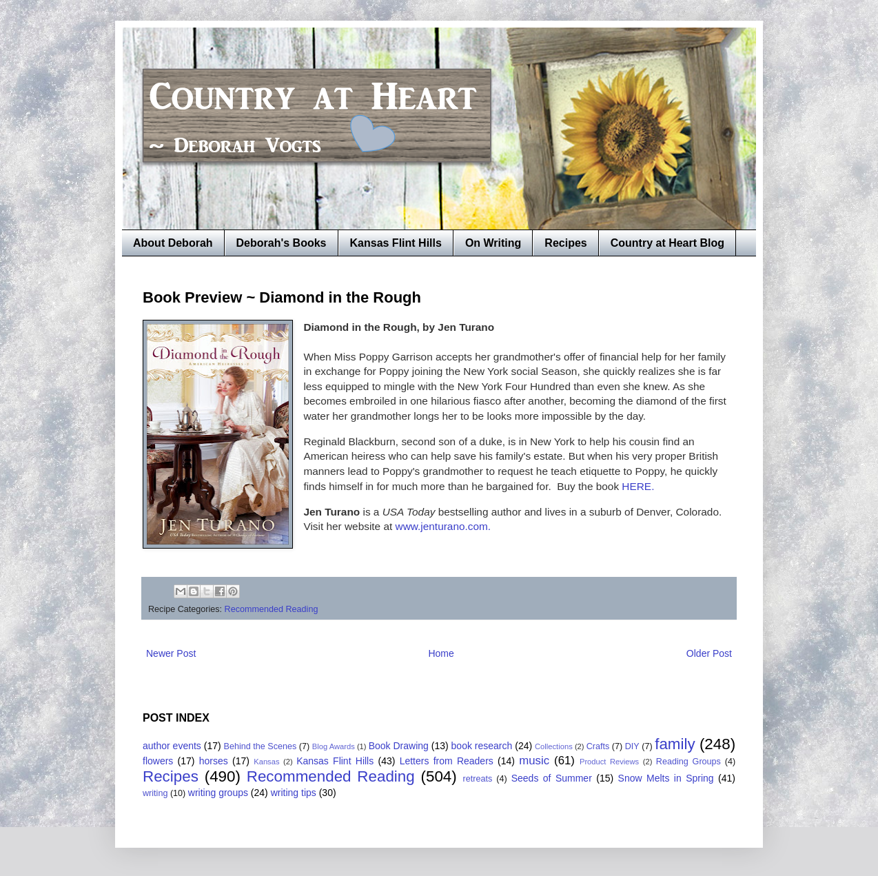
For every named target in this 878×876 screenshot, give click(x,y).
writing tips (293, 792)
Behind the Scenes (260, 746)
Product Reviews (609, 761)
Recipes (565, 243)
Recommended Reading (271, 609)
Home (440, 653)
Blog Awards (333, 746)
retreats (478, 779)
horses (213, 760)
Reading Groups (688, 761)
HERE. (636, 486)
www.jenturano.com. (441, 526)
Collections (554, 746)
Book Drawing (399, 745)
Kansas (266, 761)
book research (482, 745)
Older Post (709, 653)
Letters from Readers (446, 760)
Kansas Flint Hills (396, 243)
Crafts (598, 746)
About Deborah (173, 243)
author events (172, 745)
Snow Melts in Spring (666, 778)
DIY (632, 746)
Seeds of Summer (551, 778)
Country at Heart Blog (667, 243)
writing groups (218, 792)
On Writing (493, 243)
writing (155, 793)
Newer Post (171, 653)
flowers (158, 760)
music (534, 760)
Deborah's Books (281, 243)
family (675, 744)
